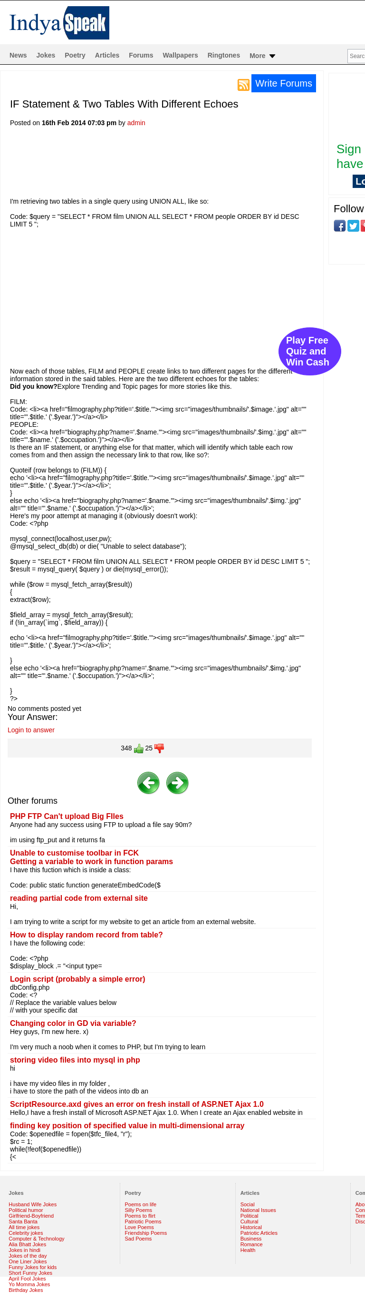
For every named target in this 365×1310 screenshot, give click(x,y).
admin (136, 123)
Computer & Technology (36, 1238)
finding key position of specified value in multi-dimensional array (127, 1126)
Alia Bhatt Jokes (27, 1244)
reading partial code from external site (79, 898)
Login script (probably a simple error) (77, 979)
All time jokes (24, 1227)
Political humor (26, 1210)
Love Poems (139, 1227)
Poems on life (141, 1204)
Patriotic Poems (143, 1221)
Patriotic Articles (259, 1233)
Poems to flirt (140, 1216)
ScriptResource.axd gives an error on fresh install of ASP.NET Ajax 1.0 (137, 1104)
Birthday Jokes (26, 1290)
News (18, 55)
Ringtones (224, 55)
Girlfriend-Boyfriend (31, 1216)
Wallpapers (180, 55)
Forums (141, 55)
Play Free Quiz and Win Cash (307, 351)
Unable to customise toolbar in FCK (74, 853)
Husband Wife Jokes (33, 1204)
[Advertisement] (183, 165)
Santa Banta (23, 1221)
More (263, 56)
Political (249, 1216)
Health (248, 1250)
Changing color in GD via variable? (73, 1023)
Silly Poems (138, 1210)
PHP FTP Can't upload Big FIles (67, 816)
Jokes (46, 55)
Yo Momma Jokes (29, 1284)
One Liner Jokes (28, 1261)
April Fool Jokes (27, 1278)
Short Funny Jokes (30, 1273)
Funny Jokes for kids (33, 1267)
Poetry (75, 55)
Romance (251, 1244)
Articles (107, 55)
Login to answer (31, 730)
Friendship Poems (146, 1233)
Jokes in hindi (24, 1250)
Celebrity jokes (26, 1233)
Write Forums (283, 83)
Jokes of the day (28, 1256)
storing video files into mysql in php (75, 1060)
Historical (251, 1227)
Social (247, 1204)
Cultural (249, 1221)
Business (251, 1238)
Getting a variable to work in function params (91, 861)
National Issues (258, 1210)
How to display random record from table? (86, 935)
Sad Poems (138, 1238)
